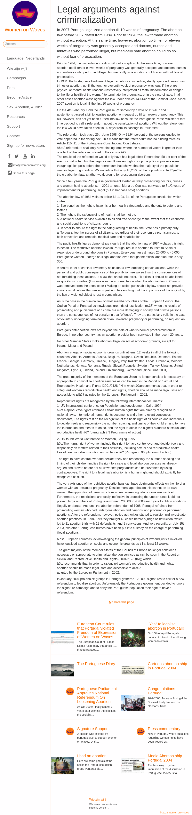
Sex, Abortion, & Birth (24, 107)
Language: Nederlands (26, 58)
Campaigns (16, 78)
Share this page (21, 173)
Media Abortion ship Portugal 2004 (165, 758)
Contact (13, 136)
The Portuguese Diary (96, 664)
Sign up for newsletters (26, 145)
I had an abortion (91, 756)
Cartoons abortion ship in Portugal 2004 (167, 666)
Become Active (19, 97)
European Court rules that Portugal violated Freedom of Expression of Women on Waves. (97, 630)
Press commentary (164, 729)
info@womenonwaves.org (27, 165)
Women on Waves (25, 16)
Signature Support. (93, 729)
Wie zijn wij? (17, 68)
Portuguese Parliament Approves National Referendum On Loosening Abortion (97, 695)
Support (13, 126)
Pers (10, 88)
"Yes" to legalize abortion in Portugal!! (166, 626)
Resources (16, 117)
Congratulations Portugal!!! (161, 691)
